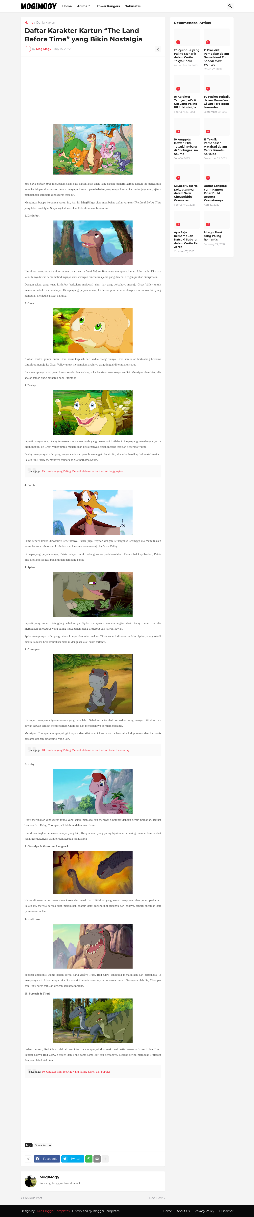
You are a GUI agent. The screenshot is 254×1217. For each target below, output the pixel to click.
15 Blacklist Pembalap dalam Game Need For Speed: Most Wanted (216, 57)
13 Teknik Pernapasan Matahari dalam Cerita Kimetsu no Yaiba (215, 147)
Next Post (156, 1198)
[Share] (158, 49)
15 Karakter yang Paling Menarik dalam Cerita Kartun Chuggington (82, 471)
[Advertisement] (93, 92)
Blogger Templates (106, 1211)
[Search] (230, 6)
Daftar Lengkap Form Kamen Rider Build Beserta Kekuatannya (215, 193)
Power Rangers (108, 6)
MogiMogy (49, 1177)
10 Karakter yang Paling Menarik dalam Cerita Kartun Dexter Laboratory (86, 750)
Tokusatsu (133, 6)
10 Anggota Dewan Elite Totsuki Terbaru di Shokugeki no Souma (186, 147)
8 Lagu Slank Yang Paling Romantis (213, 236)
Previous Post (32, 1198)
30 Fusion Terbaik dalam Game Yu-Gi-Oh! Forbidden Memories (217, 102)
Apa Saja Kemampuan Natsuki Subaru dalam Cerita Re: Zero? (186, 240)
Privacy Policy (204, 1211)
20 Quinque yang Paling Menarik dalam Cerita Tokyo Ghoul (186, 55)
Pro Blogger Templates (53, 1211)
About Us (183, 1211)
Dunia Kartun (45, 22)
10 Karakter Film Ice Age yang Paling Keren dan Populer (76, 1071)
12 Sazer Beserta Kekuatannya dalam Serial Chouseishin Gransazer (186, 193)
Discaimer (226, 1211)
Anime (82, 6)
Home (67, 6)
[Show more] (105, 1159)
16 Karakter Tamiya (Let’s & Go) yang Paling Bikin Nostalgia (185, 102)
